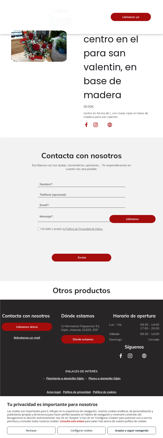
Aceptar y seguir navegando (131, 430)
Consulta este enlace (72, 421)
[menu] (8, 17)
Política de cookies (104, 374)
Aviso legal (54, 374)
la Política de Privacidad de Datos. (83, 229)
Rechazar (31, 430)
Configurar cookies (81, 430)
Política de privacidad (77, 374)
